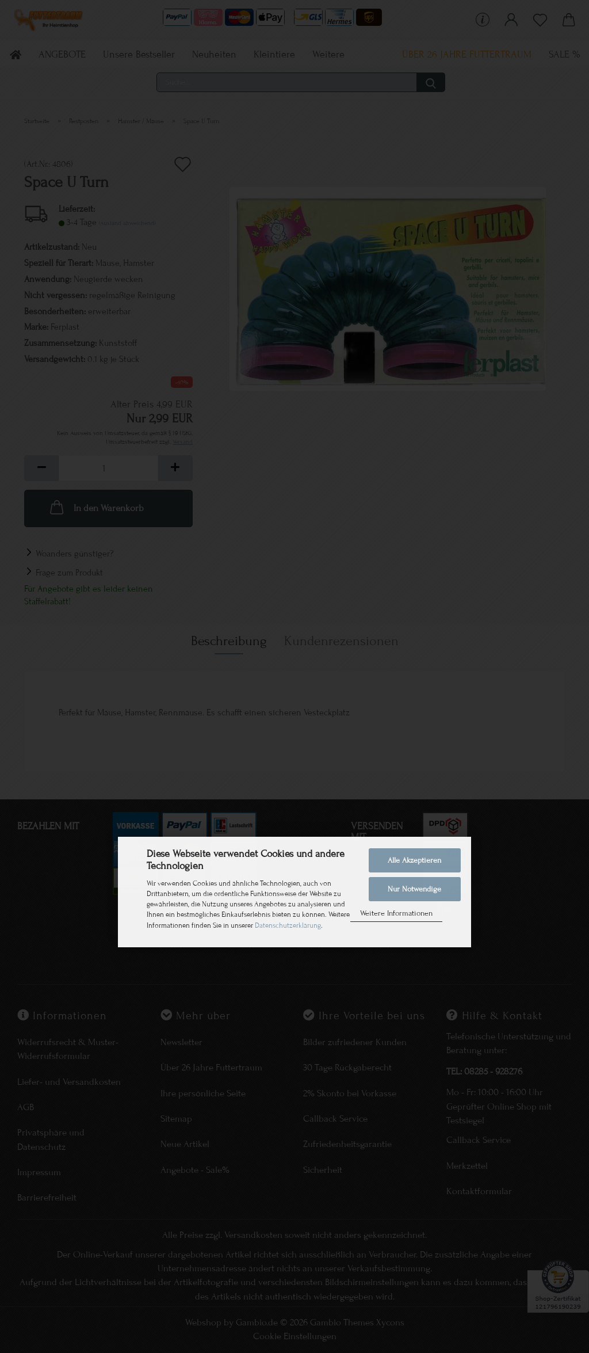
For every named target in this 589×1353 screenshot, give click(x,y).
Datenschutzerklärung (288, 925)
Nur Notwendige (414, 889)
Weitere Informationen (396, 913)
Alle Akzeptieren (414, 860)
